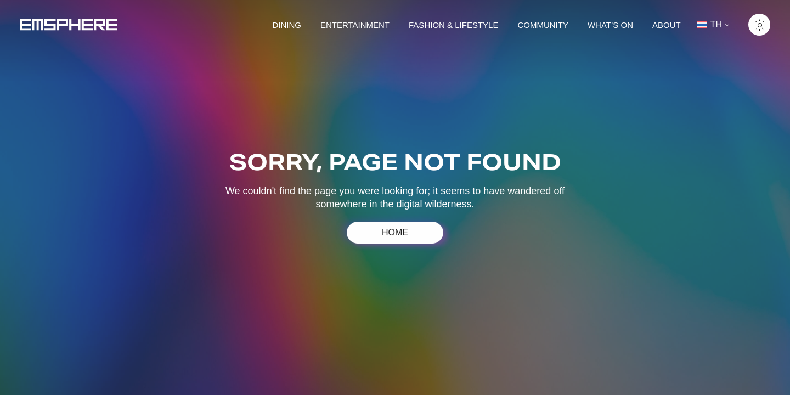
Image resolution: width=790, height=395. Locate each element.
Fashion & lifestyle (453, 25)
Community (542, 25)
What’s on (610, 25)
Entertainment (355, 25)
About (666, 25)
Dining (286, 25)
